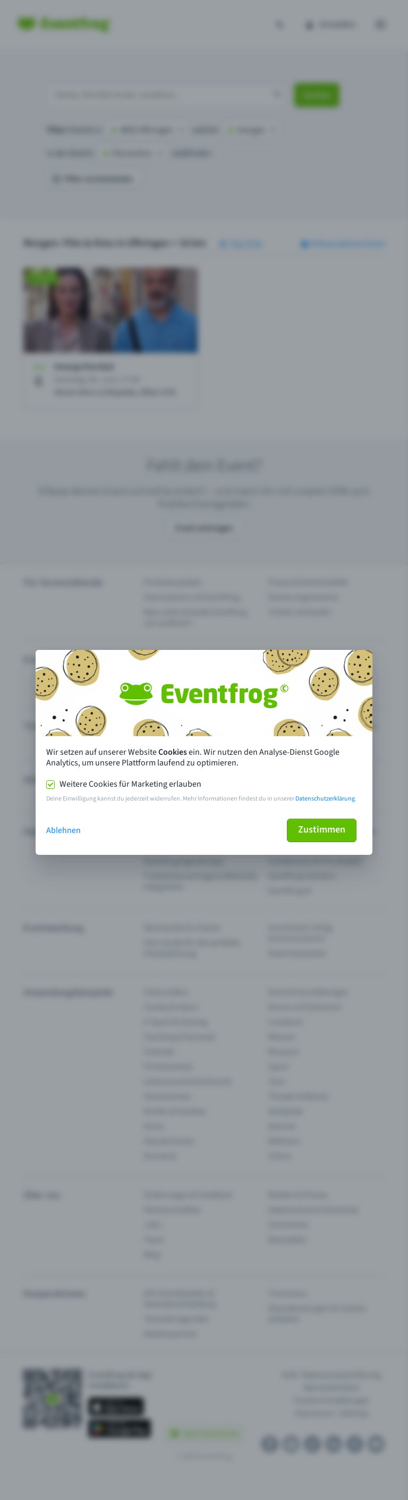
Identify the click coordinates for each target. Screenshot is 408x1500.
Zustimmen (321, 829)
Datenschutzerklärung (325, 798)
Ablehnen (63, 830)
